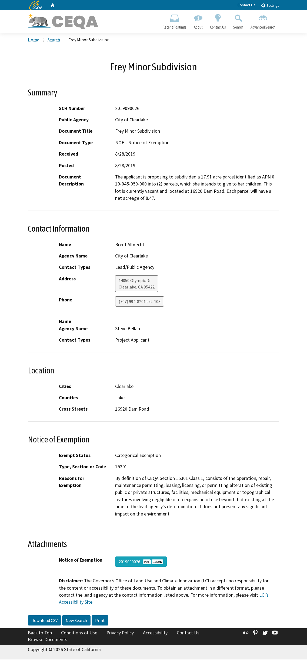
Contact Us (246, 4)
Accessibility (155, 633)
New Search (76, 621)
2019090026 (141, 562)
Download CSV (44, 621)
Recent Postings (174, 20)
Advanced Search (263, 20)
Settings (270, 5)
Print (100, 621)
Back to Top (40, 633)
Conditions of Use (79, 633)
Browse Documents (47, 640)
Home (33, 40)
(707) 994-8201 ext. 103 (140, 302)
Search (238, 20)
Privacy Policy (120, 633)
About (198, 20)
